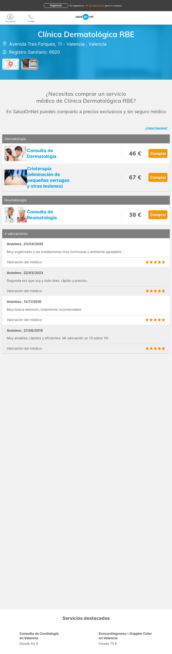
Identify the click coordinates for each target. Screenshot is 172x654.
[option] (46, 639)
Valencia (75, 44)
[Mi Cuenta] (10, 16)
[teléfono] (31, 16)
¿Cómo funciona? (156, 128)
